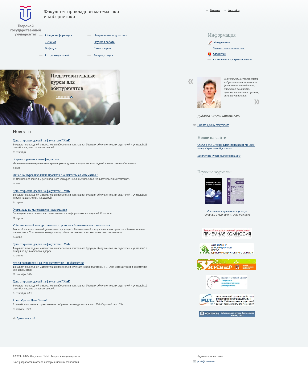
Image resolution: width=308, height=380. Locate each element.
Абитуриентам (221, 42)
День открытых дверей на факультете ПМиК (41, 140)
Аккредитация (103, 55)
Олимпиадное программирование (232, 59)
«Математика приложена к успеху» (226, 211)
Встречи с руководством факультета (36, 159)
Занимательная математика (229, 48)
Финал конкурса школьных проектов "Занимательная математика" (55, 175)
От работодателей (57, 55)
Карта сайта (233, 10)
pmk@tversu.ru (206, 361)
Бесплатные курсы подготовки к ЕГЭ (219, 155)
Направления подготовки (110, 35)
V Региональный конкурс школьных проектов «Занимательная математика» (61, 225)
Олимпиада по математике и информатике (40, 209)
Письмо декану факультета (213, 125)
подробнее (63, 96)
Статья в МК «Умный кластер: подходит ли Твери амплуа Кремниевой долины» (226, 146)
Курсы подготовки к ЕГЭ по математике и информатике (48, 262)
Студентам (219, 53)
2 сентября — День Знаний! (30, 300)
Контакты (215, 10)
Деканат (50, 42)
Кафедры (51, 48)
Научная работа (104, 42)
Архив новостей (25, 318)
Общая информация (58, 35)
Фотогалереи (102, 48)
